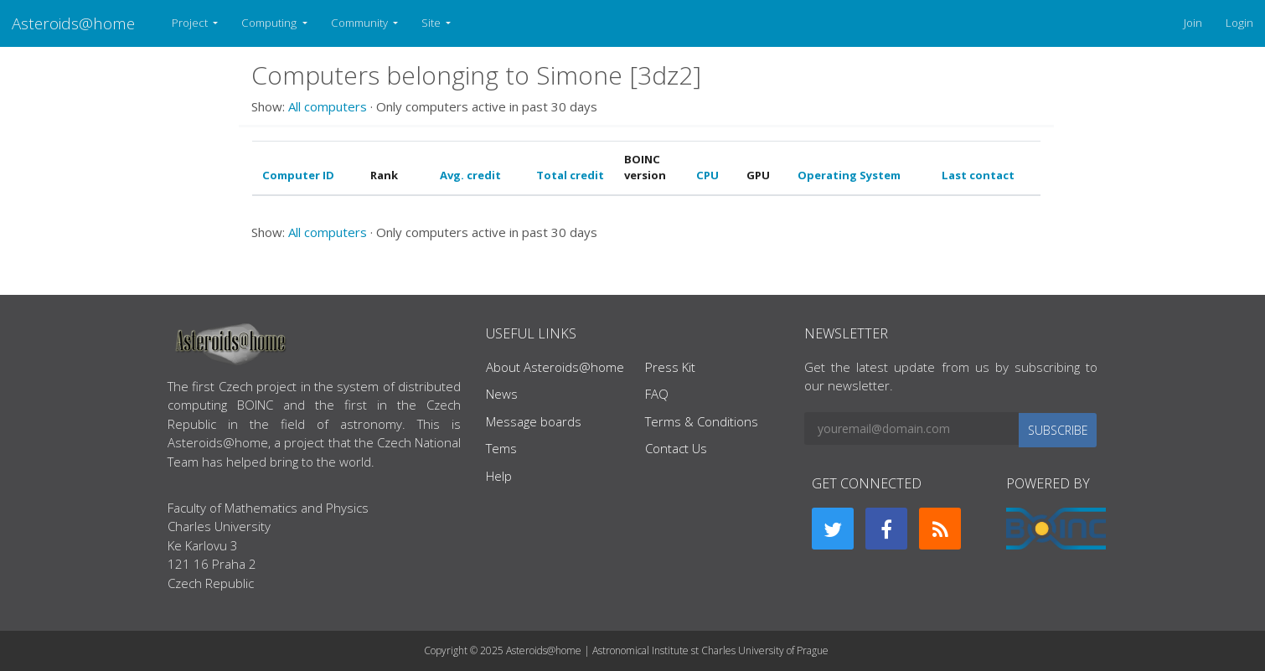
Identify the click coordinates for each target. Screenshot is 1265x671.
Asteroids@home (73, 23)
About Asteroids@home (555, 367)
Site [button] (432, 22)
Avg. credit (470, 175)
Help (499, 475)
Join (1193, 22)
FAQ (657, 393)
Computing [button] (270, 22)
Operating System (849, 175)
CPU (707, 175)
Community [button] (360, 22)
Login (1239, 22)
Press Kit (670, 367)
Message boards (533, 421)
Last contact (978, 175)
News (502, 393)
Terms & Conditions (701, 421)
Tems (501, 448)
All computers (327, 106)
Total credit (570, 175)
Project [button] (191, 22)
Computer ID (298, 175)
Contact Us (676, 448)
